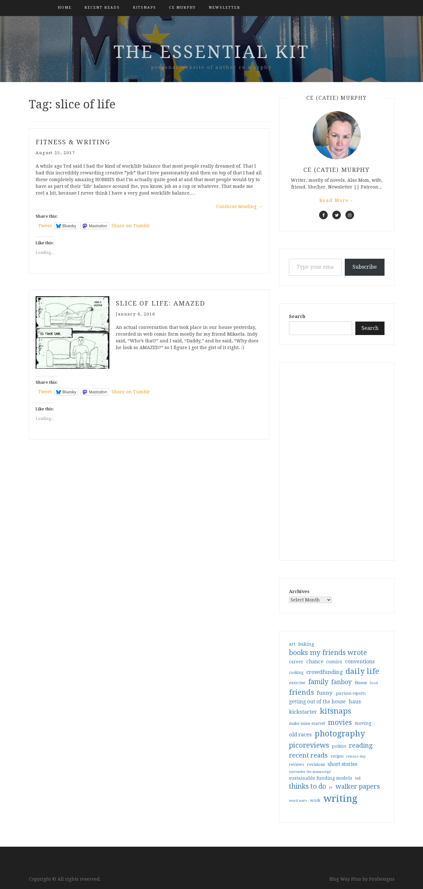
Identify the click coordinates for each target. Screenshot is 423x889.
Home (65, 7)
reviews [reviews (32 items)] (296, 764)
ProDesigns (381, 879)
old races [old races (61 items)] (300, 735)
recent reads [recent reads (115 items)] (308, 755)
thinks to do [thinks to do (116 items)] (307, 786)
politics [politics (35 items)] (339, 746)
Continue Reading (239, 206)
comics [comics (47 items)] (334, 662)
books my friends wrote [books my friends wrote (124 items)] (328, 653)
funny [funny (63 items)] (325, 693)
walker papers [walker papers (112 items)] (357, 786)
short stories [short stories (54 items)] (342, 764)
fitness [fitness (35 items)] (361, 682)
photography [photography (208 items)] (340, 733)
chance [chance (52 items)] (314, 662)
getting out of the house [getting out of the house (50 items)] (317, 702)
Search (297, 316)
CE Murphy (182, 7)
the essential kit (211, 52)
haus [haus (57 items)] (355, 702)
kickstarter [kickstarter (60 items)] (303, 712)
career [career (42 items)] (296, 661)
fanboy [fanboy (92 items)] (341, 682)
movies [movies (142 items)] (340, 722)
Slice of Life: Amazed (160, 303)
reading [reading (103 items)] (361, 745)
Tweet (45, 225)
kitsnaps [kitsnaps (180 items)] (335, 711)
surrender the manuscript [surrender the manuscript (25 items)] (310, 772)
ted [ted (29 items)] (357, 778)
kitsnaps (144, 7)
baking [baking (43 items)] (306, 644)
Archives (299, 591)
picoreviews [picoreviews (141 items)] (309, 745)
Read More (336, 200)
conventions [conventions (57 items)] (360, 661)
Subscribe (364, 267)
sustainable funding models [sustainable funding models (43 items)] (320, 778)
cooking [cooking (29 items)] (296, 672)
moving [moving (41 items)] (363, 723)
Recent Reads (102, 7)
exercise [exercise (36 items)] (297, 682)
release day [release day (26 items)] (356, 756)
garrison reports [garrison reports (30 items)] (350, 693)
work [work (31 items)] (315, 800)
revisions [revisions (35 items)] (316, 764)
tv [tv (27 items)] (331, 787)
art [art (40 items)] (292, 644)
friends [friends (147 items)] (301, 692)
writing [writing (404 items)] (340, 798)
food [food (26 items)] (374, 683)
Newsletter (224, 7)
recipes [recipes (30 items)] (337, 756)
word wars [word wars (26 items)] (298, 801)
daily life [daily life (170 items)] (362, 671)
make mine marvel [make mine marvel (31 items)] (307, 723)
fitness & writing (73, 142)
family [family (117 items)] (318, 682)
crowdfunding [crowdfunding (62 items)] (324, 672)
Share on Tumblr (131, 225)
